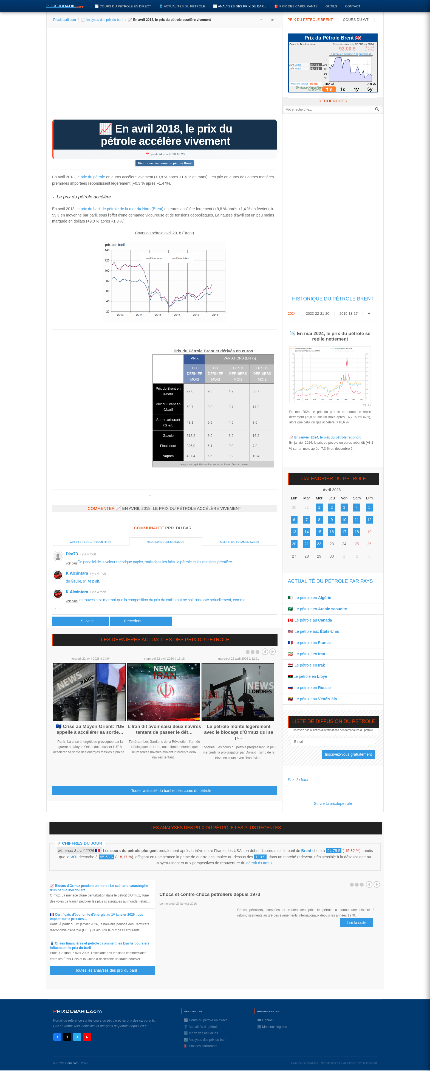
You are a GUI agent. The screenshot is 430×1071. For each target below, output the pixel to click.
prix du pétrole (93, 177)
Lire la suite (356, 922)
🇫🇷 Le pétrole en (309, 642)
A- (272, 20)
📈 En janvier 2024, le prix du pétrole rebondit (325, 437)
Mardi (298, 68)
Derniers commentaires (165, 542)
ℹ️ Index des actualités (201, 1033)
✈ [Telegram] (77, 1037)
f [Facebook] (57, 1037)
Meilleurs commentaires (239, 542)
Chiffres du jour (82, 843)
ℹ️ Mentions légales (272, 1027)
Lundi (298, 64)
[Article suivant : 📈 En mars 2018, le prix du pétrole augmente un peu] (141, 621)
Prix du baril (298, 779)
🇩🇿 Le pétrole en (309, 597)
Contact (352, 6)
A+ (260, 20)
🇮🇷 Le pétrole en (306, 654)
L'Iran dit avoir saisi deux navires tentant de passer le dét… (164, 729)
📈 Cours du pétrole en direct (123, 6)
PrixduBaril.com (67, 1063)
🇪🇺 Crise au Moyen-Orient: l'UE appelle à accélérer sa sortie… (90, 729)
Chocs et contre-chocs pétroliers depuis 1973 (209, 894)
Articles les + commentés (90, 542)
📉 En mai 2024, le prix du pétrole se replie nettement (330, 336)
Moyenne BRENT (299, 84)
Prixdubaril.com (64, 20)
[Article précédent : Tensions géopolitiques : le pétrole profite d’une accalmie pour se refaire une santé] (80, 621)
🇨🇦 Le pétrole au (310, 620)
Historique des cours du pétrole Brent (165, 163)
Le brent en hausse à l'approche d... (351, 54)
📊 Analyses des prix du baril (239, 6)
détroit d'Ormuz (259, 863)
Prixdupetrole (150, 495)
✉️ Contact (265, 1020)
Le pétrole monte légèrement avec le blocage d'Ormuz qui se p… (238, 732)
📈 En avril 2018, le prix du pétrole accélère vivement (165, 135)
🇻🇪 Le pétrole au (312, 699)
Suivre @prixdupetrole (333, 803)
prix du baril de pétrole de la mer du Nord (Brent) (122, 209)
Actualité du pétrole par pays (330, 581)
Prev (265, 651)
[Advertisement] (164, 75)
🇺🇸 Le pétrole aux (313, 631)
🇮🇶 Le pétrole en (306, 665)
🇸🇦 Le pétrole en (317, 609)
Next (272, 651)
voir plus (72, 563)
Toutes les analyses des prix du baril (109, 970)
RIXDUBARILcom (77, 1011)
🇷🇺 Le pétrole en (309, 687)
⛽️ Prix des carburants (295, 6)
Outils (331, 6)
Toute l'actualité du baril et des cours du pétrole (171, 790)
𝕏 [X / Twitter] (67, 1037)
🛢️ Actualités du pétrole (182, 6)
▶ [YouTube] (87, 1037)
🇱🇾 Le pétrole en (307, 676)
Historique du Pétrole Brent (333, 299)
